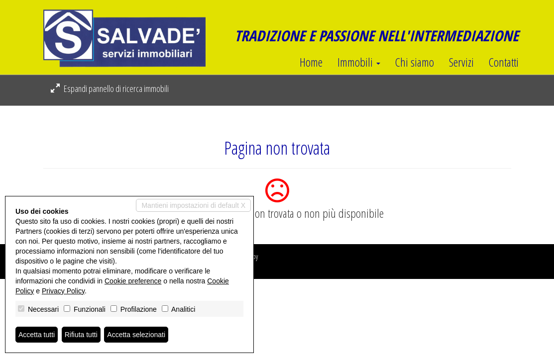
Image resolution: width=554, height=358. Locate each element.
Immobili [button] (358, 62)
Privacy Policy (63, 291)
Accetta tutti (36, 335)
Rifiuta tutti (81, 335)
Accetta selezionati (136, 335)
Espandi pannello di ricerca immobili (110, 88)
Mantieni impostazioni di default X (193, 205)
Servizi (461, 62)
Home (311, 62)
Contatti (504, 62)
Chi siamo (414, 62)
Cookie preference (133, 281)
